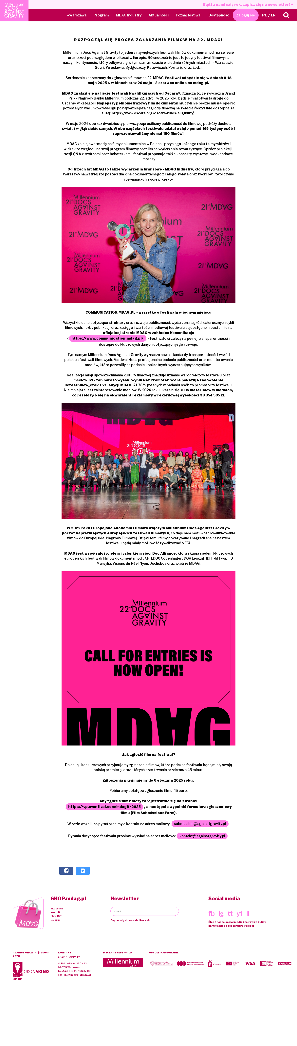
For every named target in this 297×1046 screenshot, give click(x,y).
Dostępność (219, 15)
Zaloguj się (245, 15)
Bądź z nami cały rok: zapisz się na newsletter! (248, 4)
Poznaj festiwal (188, 15)
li (248, 913)
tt (230, 913)
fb (211, 913)
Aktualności (159, 15)
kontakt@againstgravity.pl (202, 836)
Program (101, 15)
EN (273, 15)
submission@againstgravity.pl (200, 824)
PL (264, 15)
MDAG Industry (128, 15)
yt (240, 913)
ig (221, 913)
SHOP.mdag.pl (68, 898)
